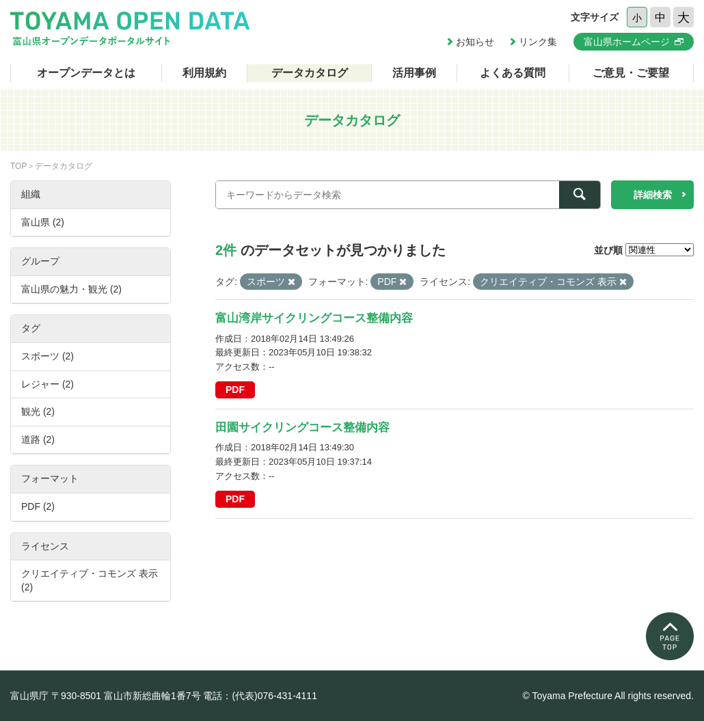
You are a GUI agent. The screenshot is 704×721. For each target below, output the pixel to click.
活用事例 (414, 73)
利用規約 (204, 73)
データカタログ (309, 73)
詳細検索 (653, 194)
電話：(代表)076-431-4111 (260, 695)
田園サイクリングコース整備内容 (302, 427)
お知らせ (475, 41)
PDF (235, 389)
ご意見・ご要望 (631, 73)
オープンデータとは (86, 73)
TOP (18, 166)
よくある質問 (512, 73)
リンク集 (538, 41)
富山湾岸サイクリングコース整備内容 (314, 318)
